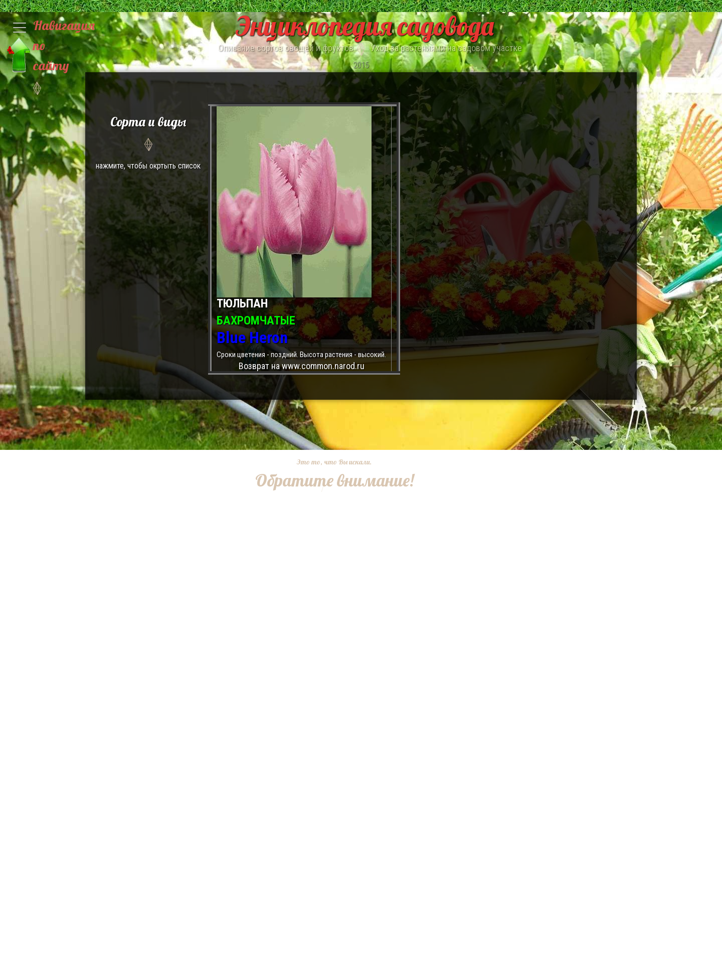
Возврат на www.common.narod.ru (302, 366)
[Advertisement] (327, 642)
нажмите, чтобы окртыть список (148, 141)
